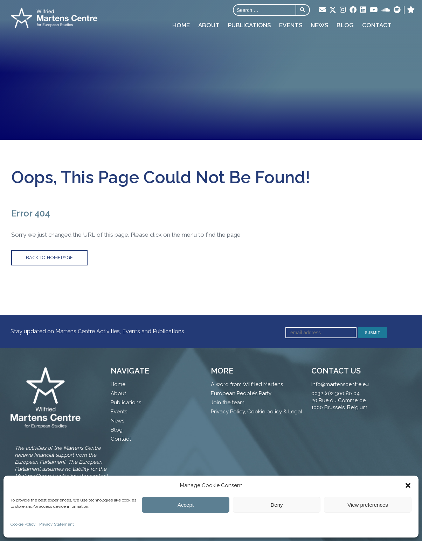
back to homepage (49, 257)
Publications (249, 25)
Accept (186, 505)
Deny (276, 505)
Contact (377, 25)
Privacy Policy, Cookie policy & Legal (256, 411)
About (209, 25)
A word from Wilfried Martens (247, 384)
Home (181, 25)
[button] (407, 485)
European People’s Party (241, 393)
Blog (345, 25)
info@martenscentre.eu (340, 384)
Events (290, 25)
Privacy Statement (56, 524)
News (319, 25)
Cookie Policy (23, 524)
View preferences (367, 505)
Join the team (227, 402)
